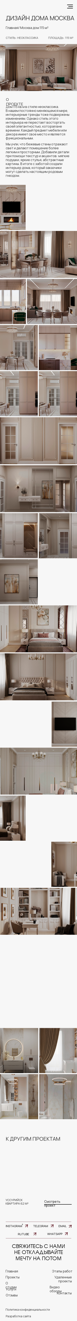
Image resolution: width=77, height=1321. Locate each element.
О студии (11, 1285)
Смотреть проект (52, 1203)
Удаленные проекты (63, 1279)
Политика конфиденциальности (28, 1309)
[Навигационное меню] (70, 7)
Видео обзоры (56, 1289)
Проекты (13, 1277)
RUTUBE (23, 1234)
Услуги (11, 1289)
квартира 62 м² (17, 1203)
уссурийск (14, 1200)
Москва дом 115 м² (34, 27)
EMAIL (63, 1226)
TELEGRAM (40, 1226)
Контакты (64, 1293)
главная (12, 1271)
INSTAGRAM (14, 1226)
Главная (12, 27)
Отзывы (12, 1295)
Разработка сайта (18, 1316)
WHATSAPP (54, 1234)
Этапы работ (62, 1271)
